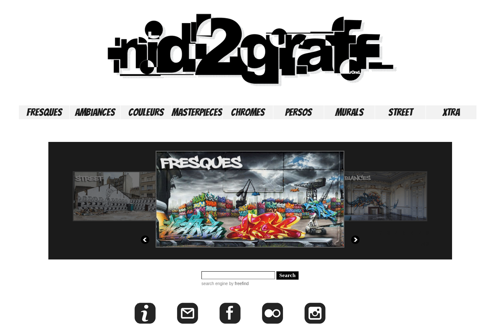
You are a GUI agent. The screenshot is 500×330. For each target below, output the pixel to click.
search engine (214, 283)
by (238, 283)
